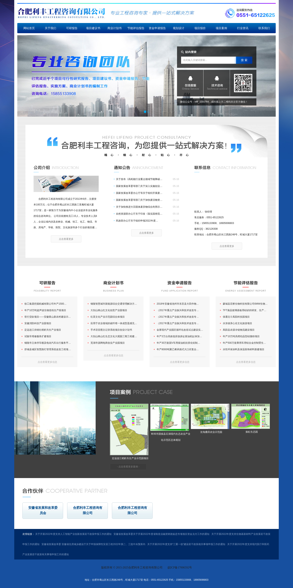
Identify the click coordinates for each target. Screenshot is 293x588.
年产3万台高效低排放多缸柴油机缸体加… (179, 336)
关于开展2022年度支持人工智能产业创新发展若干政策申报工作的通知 (73, 534)
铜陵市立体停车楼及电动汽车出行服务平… (47, 342)
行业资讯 (242, 28)
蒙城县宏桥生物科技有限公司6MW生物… (245, 303)
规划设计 (178, 28)
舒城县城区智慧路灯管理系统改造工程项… (47, 349)
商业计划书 (114, 28)
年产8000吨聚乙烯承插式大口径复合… (178, 349)
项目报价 (200, 28)
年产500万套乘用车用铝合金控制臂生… (244, 342)
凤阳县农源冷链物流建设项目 (239, 329)
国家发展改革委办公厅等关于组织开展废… (139, 193)
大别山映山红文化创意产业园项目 (109, 310)
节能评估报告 (135, 28)
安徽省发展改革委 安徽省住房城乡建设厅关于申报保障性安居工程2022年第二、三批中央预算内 (93, 544)
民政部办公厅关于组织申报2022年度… (137, 220)
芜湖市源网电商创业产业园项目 (108, 342)
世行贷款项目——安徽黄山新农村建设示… (47, 316)
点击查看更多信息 (47, 362)
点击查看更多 (66, 239)
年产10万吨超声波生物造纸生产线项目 (45, 310)
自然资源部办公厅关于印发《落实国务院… (139, 213)
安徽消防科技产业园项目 (37, 323)
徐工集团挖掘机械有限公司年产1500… (45, 303)
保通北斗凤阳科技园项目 (236, 316)
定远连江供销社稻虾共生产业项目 (42, 329)
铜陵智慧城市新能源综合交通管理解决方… (114, 303)
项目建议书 (93, 28)
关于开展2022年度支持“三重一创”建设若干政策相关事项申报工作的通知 (186, 544)
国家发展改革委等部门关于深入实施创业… (139, 186)
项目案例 (221, 28)
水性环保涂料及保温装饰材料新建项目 (243, 349)
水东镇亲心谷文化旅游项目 (237, 323)
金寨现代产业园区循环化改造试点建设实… (180, 329)
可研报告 (72, 28)
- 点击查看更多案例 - (128, 466)
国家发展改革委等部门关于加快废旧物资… (139, 200)
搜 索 (244, 60)
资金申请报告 (157, 28)
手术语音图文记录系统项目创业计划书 (111, 329)
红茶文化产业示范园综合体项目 (108, 316)
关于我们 (50, 28)
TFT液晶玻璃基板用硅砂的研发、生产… (244, 310)
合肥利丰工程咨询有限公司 (87, 510)
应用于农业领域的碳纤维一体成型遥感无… (114, 323)
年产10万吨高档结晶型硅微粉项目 (241, 336)
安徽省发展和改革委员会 (43, 510)
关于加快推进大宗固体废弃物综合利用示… (139, 206)
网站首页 (29, 28)
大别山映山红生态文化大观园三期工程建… (114, 336)
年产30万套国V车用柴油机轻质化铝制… (178, 342)
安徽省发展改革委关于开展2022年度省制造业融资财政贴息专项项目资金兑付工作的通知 (161, 534)
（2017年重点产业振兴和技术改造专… (178, 310)
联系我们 (264, 28)
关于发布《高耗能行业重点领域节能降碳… (139, 179)
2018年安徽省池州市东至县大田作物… (178, 303)
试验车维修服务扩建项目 (37, 336)
